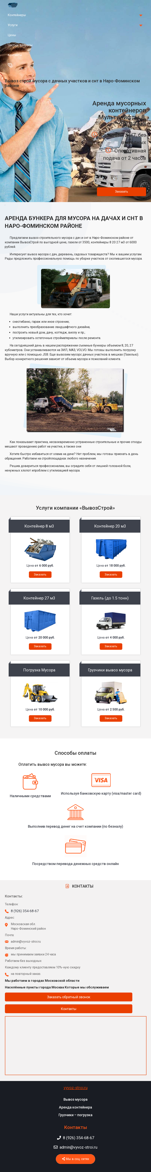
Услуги (12, 25)
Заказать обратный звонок (68, 997)
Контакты (15, 55)
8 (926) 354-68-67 (25, 911)
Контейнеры (17, 15)
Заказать (121, 191)
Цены (12, 35)
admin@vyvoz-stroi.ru (75, 1147)
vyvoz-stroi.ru (75, 1087)
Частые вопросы (20, 45)
